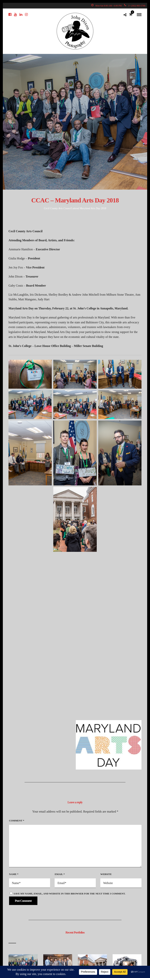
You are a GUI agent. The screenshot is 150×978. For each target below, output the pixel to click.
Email (60, 874)
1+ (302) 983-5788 (134, 5)
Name (13, 874)
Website (106, 874)
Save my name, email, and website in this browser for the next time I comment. (69, 893)
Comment (16, 820)
